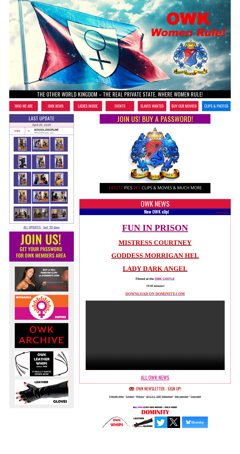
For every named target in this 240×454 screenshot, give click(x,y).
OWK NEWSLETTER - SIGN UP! (155, 389)
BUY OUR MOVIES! (184, 106)
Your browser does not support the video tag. (155, 335)
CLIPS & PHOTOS (216, 106)
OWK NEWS (56, 106)
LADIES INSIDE (88, 106)
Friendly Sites (116, 396)
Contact (130, 396)
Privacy (140, 396)
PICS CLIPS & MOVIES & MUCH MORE (155, 187)
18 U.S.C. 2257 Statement (159, 396)
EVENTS (120, 106)
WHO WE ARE (24, 106)
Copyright (196, 396)
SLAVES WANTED (152, 106)
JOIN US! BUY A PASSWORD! (155, 119)
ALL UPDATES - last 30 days (41, 227)
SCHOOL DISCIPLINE (46, 129)
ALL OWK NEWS (155, 377)
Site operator (181, 396)
